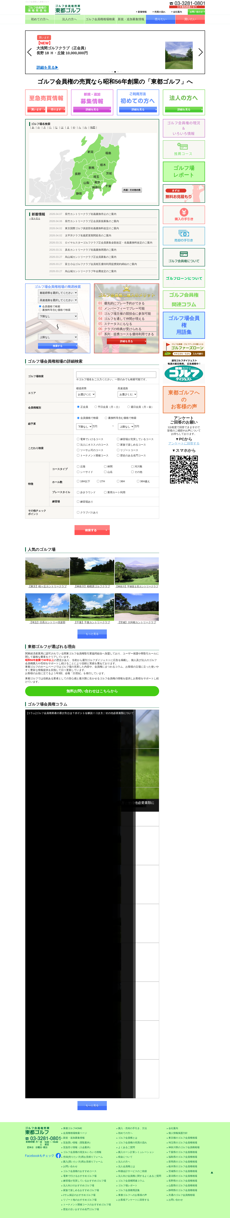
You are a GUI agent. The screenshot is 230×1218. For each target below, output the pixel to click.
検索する (57, 346)
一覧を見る (34, 218)
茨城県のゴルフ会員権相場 (183, 1171)
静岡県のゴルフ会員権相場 (183, 1190)
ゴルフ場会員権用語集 (184, 325)
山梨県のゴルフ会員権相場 (183, 1185)
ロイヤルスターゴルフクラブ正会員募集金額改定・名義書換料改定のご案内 (108, 242)
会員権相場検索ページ (75, 1133)
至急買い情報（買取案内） (77, 1142)
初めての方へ (40, 19)
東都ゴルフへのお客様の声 (184, 399)
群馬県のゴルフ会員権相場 (183, 1161)
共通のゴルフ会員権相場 (182, 1195)
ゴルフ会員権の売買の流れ (132, 1142)
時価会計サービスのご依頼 (132, 1171)
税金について (125, 1156)
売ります (56, 109)
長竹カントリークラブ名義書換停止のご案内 (90, 214)
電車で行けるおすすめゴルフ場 (80, 1176)
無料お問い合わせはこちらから (92, 691)
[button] (29, 52)
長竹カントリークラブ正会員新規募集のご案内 (92, 221)
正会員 (82, 406)
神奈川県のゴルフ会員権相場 (184, 1147)
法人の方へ (69, 19)
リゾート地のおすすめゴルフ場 (80, 1199)
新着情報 (142, 12)
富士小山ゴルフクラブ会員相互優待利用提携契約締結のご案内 (101, 264)
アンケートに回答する (184, 443)
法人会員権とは (126, 1166)
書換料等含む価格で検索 (54, 309)
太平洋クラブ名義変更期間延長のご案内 (88, 235)
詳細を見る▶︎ (48, 67)
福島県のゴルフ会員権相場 (183, 1156)
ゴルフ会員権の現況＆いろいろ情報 (82, 1152)
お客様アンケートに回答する (133, 1199)
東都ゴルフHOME (72, 1128)
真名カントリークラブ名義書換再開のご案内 (90, 249)
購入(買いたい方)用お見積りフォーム (83, 1161)
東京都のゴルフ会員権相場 (183, 1137)
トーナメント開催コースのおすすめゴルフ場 (87, 1204)
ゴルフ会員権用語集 (129, 1190)
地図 (92, 127)
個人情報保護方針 (178, 1133)
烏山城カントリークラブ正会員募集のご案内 (90, 256)
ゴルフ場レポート (183, 171)
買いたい (190, 19)
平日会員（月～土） (108, 406)
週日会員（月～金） (140, 406)
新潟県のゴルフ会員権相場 (183, 1176)
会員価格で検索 (49, 306)
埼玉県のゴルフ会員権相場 (183, 1142)
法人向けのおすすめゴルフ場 (78, 1185)
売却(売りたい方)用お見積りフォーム (83, 1156)
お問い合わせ (196, 12)
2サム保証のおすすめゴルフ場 (79, 1195)
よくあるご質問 (126, 1147)
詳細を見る (92, 109)
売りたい (160, 19)
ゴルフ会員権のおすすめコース (80, 1171)
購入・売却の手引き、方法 (132, 1128)
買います (36, 109)
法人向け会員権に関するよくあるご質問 (139, 1176)
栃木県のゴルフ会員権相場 (183, 1166)
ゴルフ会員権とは (127, 1137)
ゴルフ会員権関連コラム (131, 1180)
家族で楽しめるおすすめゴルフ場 (81, 1190)
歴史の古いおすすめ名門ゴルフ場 (81, 1209)
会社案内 (177, 12)
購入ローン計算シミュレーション (136, 1152)
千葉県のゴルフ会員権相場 (183, 1152)
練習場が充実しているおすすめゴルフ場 (84, 1180)
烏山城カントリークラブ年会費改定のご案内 (90, 271)
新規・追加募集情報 (131, 19)
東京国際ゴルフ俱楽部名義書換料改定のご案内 (92, 228)
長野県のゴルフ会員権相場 (183, 1180)
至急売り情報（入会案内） (77, 1147)
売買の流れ (159, 12)
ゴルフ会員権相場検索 (100, 19)
